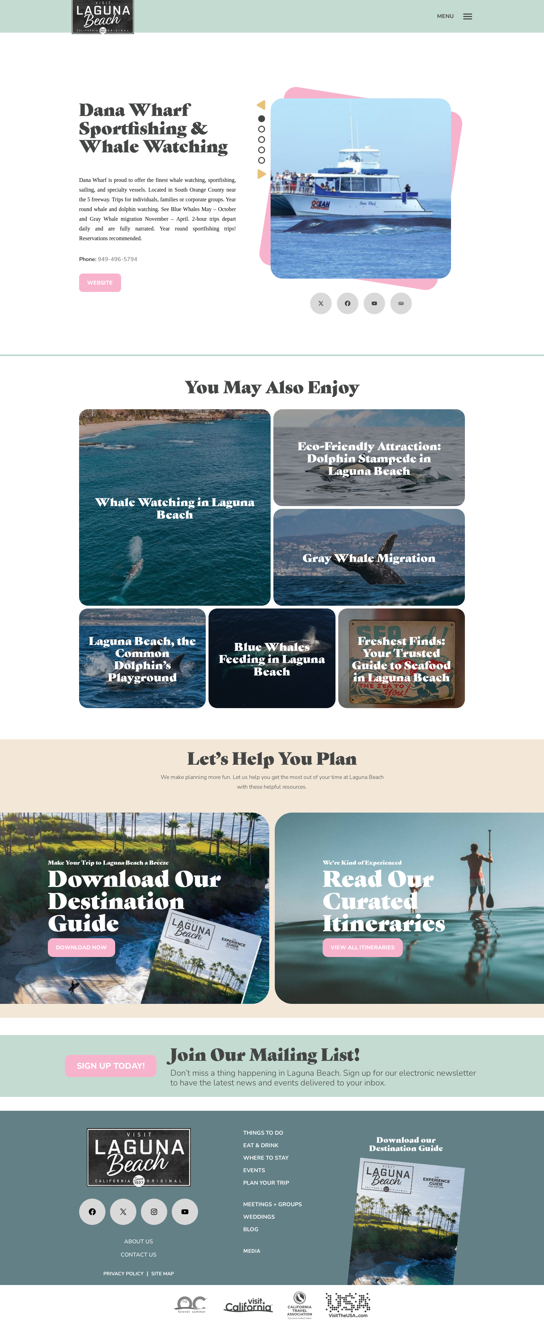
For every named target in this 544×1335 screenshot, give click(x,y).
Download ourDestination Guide (406, 1143)
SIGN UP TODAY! (111, 1066)
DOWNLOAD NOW (81, 947)
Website (100, 283)
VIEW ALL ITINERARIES (362, 947)
